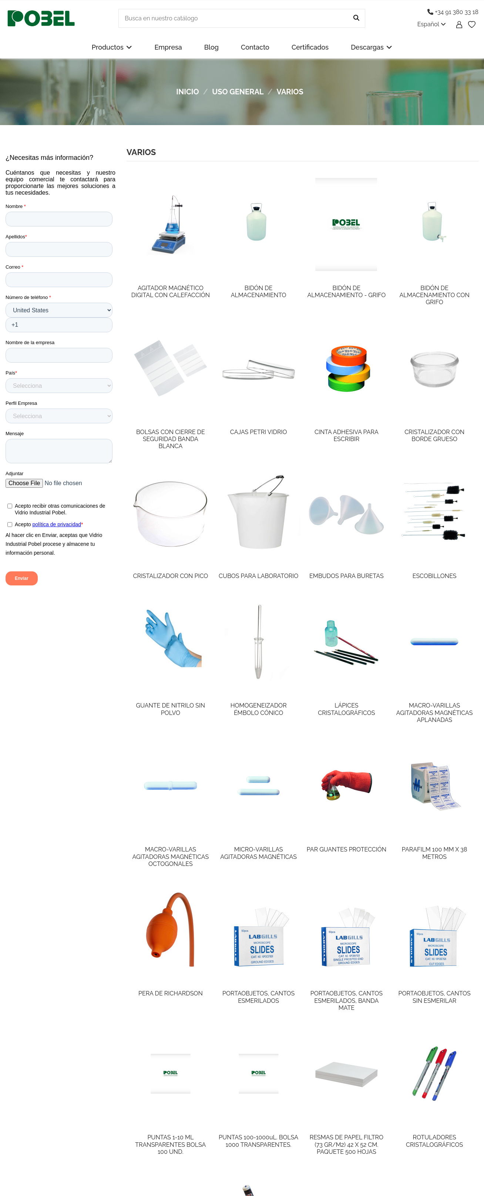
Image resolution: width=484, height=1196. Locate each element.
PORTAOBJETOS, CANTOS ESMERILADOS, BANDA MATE (346, 1000)
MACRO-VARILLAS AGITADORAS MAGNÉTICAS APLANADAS (434, 712)
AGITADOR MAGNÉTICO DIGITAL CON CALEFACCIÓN (170, 292)
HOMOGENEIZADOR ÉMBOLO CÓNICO (259, 709)
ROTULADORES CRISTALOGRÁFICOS (434, 1141)
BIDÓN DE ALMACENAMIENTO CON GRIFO (435, 295)
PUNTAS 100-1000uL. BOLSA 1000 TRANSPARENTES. (258, 1141)
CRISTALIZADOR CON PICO (170, 575)
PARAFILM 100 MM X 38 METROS (434, 853)
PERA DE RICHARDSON (170, 993)
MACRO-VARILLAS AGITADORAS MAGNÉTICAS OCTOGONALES (170, 856)
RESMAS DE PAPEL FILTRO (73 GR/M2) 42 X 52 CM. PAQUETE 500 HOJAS (346, 1144)
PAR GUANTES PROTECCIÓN (346, 849)
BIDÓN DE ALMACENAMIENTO (258, 292)
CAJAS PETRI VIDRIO (258, 432)
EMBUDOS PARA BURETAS (346, 575)
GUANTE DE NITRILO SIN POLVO (170, 709)
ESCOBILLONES (435, 575)
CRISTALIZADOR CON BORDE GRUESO (434, 436)
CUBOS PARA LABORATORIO (258, 575)
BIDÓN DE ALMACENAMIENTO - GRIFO (346, 292)
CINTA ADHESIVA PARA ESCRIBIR (347, 436)
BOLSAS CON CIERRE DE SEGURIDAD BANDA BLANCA (170, 439)
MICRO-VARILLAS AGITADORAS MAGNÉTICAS (258, 853)
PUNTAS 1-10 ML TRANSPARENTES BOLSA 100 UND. (170, 1144)
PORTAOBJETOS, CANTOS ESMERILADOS (258, 997)
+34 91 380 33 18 (452, 12)
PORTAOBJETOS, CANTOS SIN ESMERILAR (434, 997)
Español (431, 24)
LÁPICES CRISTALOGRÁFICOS (346, 709)
